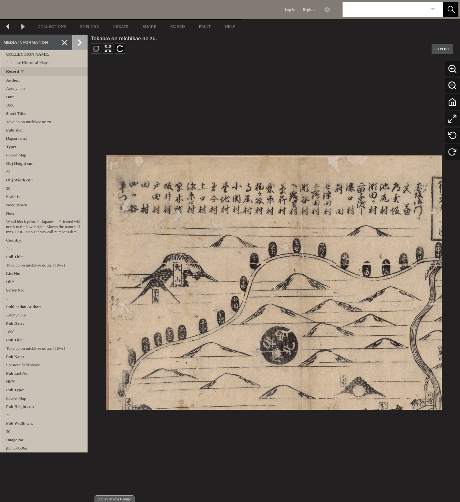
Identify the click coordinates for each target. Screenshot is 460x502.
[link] (433, 9)
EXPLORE (89, 26)
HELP (230, 26)
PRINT (205, 26)
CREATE (120, 26)
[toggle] (22, 71)
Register (309, 9)
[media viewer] (274, 281)
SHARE (149, 26)
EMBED (177, 26)
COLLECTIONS (52, 26)
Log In (290, 9)
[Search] (385, 9)
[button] (450, 9)
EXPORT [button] (442, 48)
